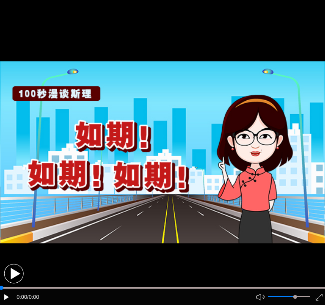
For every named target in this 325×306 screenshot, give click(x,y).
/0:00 (33, 297)
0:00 (22, 297)
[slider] (295, 297)
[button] (14, 273)
